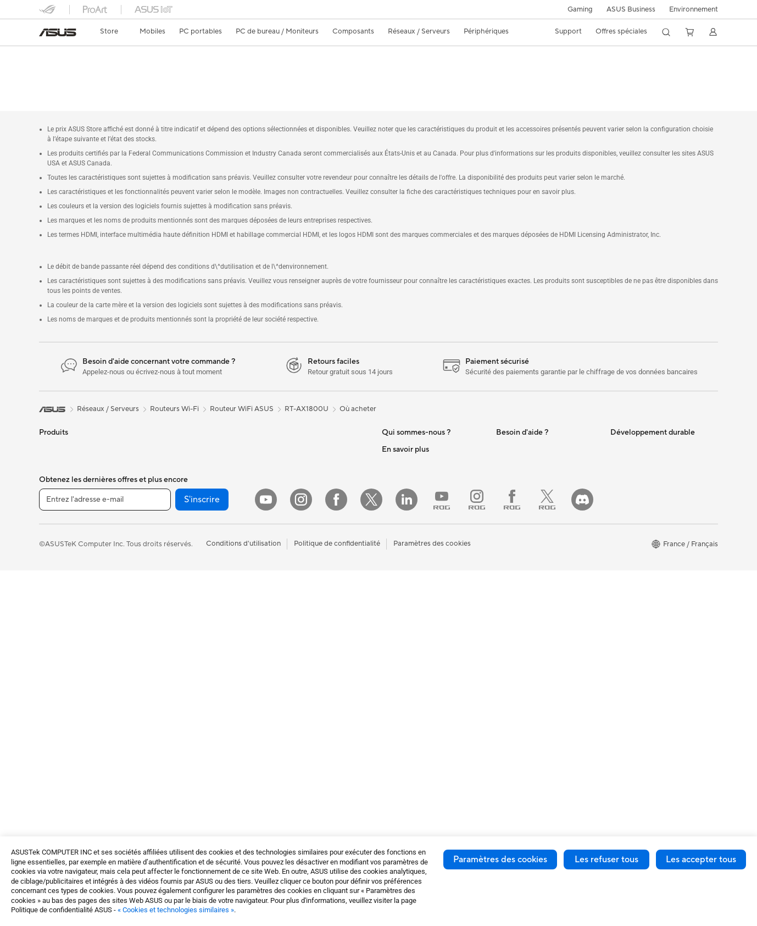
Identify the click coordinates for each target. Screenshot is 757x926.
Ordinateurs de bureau (75, 656)
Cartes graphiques (183, 523)
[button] (580, 9)
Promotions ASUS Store (421, 655)
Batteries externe (294, 639)
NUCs (49, 673)
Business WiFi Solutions (304, 424)
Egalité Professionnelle (418, 457)
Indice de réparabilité (530, 606)
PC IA (391, 573)
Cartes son (170, 582)
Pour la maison (62, 507)
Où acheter (357, 384)
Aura (389, 805)
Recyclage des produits (534, 590)
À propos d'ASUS (410, 424)
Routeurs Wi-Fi (177, 665)
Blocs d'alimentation (186, 540)
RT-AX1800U (73, 57)
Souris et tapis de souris (304, 523)
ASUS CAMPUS (408, 697)
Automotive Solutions (417, 639)
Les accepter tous (701, 859)
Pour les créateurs (68, 540)
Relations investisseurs (418, 440)
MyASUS (511, 573)
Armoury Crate (406, 788)
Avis (184, 75)
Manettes (281, 672)
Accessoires (58, 457)
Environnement (693, 9)
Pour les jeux (59, 573)
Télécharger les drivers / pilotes (546, 473)
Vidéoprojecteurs (67, 623)
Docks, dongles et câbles (306, 622)
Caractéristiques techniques (119, 75)
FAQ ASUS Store (524, 440)
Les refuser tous (606, 859)
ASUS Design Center (415, 606)
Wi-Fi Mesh (171, 681)
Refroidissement (179, 507)
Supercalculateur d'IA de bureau (318, 457)
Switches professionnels (305, 440)
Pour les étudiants (68, 557)
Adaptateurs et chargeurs (307, 606)
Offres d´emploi (407, 473)
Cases (162, 490)
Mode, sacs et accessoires (308, 573)
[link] (57, 32)
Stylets (277, 655)
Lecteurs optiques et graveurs (201, 598)
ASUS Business (630, 9)
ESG (617, 424)
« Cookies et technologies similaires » (176, 910)
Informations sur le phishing (426, 739)
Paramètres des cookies (500, 859)
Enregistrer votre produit (536, 457)
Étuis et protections (298, 589)
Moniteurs (55, 607)
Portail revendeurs (411, 506)
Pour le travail (61, 524)
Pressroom (399, 523)
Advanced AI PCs (410, 589)
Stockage (168, 615)
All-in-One (55, 640)
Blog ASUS (400, 772)
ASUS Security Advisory (535, 557)
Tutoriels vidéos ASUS (531, 540)
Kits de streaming (294, 556)
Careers (395, 539)
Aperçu (49, 75)
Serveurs (280, 473)
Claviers (279, 507)
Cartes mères (174, 474)
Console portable (67, 474)
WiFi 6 (163, 648)
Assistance (223, 75)
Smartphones (61, 441)
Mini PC (165, 424)
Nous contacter (521, 424)
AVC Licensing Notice (417, 755)
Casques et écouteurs (301, 540)
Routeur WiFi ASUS (242, 384)
